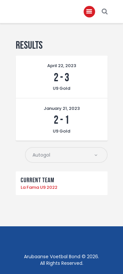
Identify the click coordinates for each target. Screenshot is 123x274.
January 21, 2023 (62, 108)
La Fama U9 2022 (39, 187)
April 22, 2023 (61, 65)
